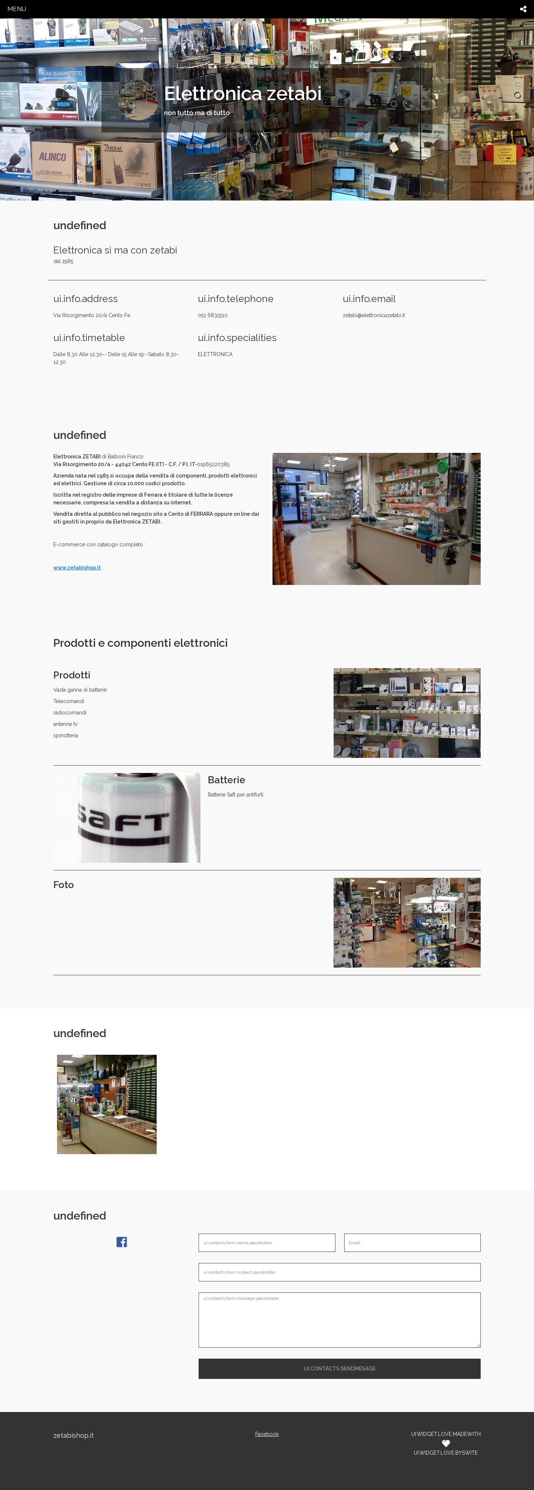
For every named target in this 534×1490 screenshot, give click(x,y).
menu (16, 9)
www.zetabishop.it (77, 568)
